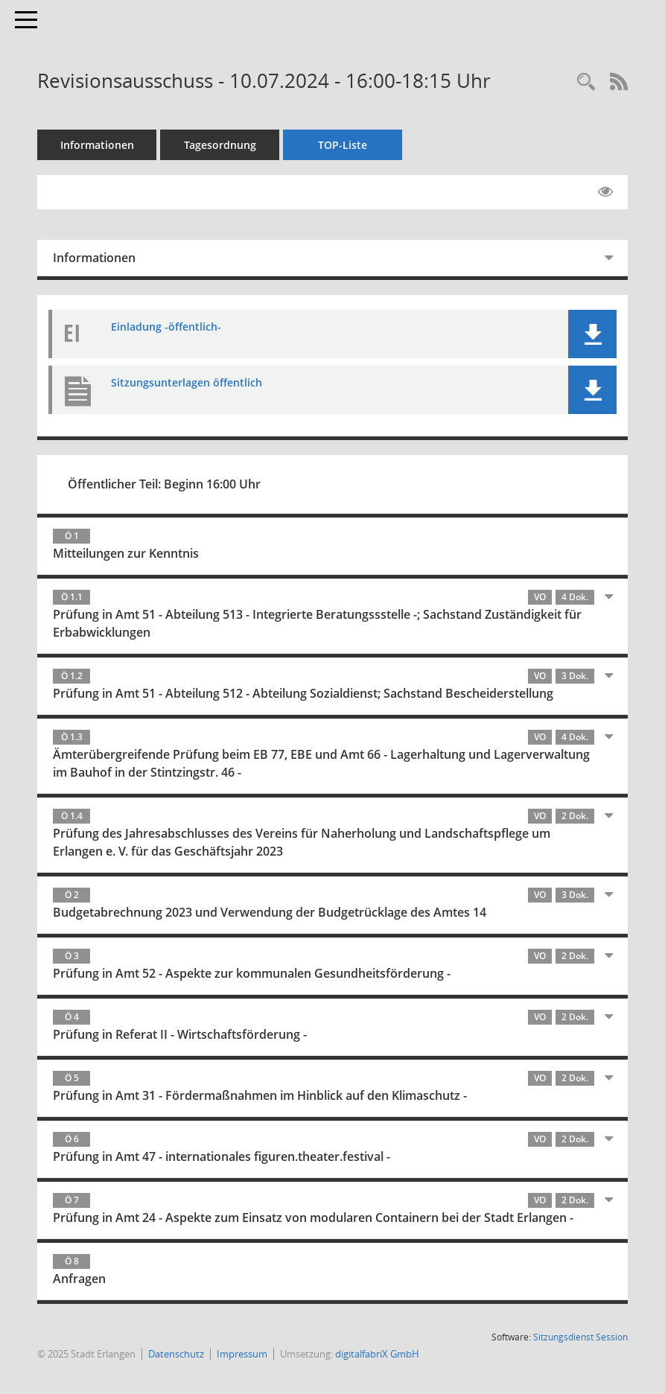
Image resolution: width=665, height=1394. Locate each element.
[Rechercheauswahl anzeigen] (586, 82)
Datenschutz (176, 1353)
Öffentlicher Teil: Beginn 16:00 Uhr (164, 484)
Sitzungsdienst (580, 1337)
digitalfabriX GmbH (377, 1353)
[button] (592, 334)
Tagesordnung (220, 145)
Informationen (97, 145)
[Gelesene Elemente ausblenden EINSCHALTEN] (605, 192)
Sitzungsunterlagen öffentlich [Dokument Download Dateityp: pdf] (186, 382)
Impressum (242, 1353)
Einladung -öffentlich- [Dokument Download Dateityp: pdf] (166, 326)
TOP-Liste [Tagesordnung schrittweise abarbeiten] (342, 145)
